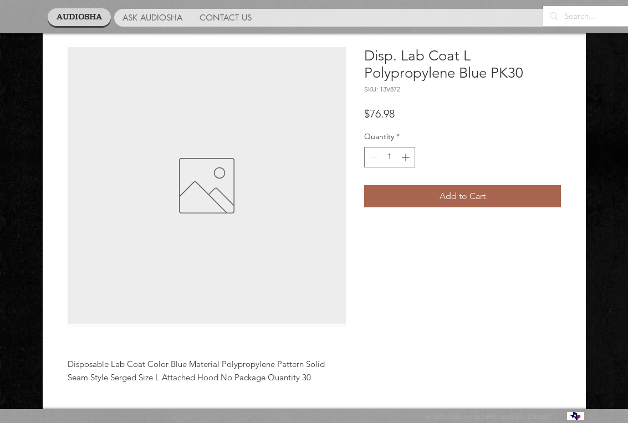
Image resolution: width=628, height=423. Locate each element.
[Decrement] (373, 157)
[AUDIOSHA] (79, 17)
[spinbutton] (390, 157)
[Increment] (406, 157)
